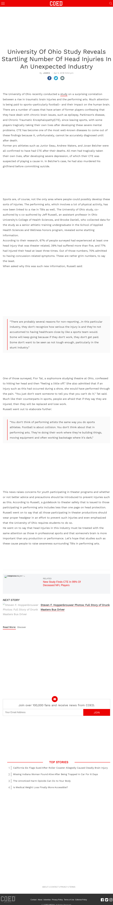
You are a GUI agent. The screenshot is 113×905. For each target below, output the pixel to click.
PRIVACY (64, 887)
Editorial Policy (84, 898)
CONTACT (54, 887)
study (63, 94)
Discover (21, 627)
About (42, 898)
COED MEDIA (49, 901)
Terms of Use (72, 898)
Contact (36, 898)
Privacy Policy (60, 898)
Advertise (50, 898)
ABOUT (45, 887)
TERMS (72, 887)
